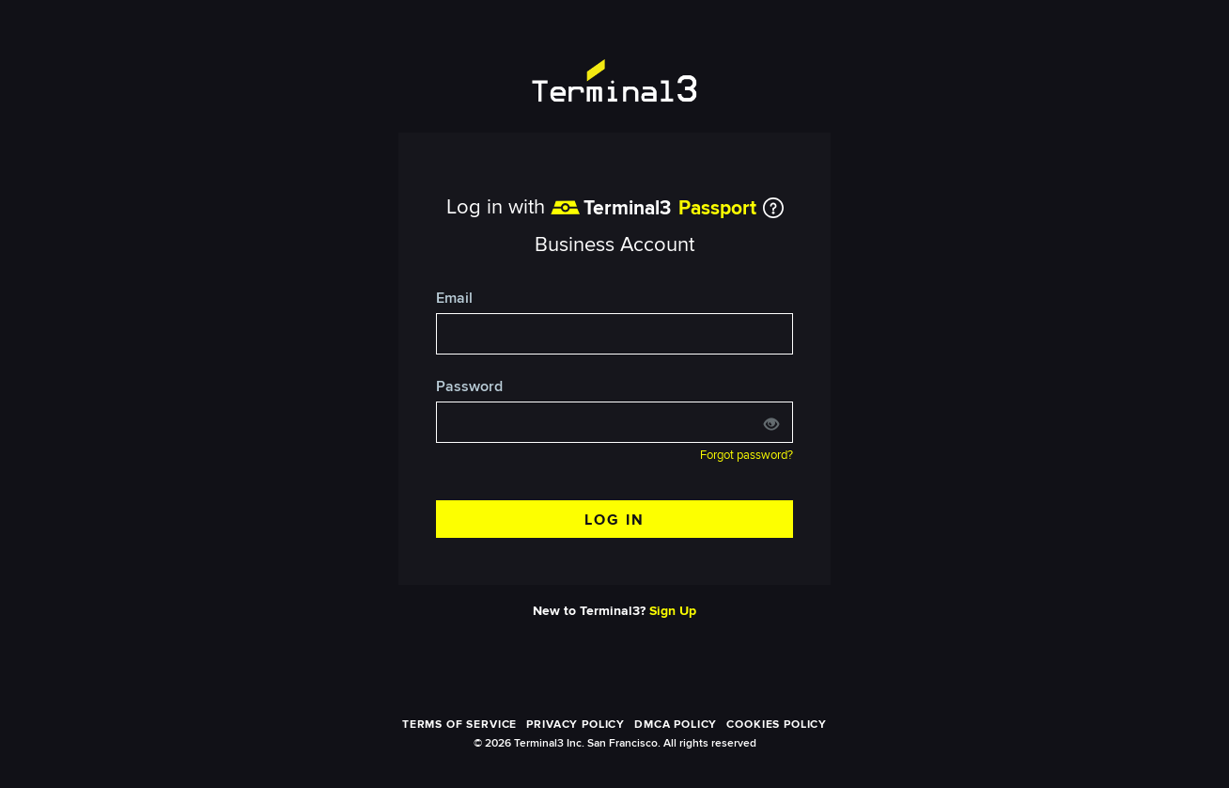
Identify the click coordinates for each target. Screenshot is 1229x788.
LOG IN (614, 520)
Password (469, 387)
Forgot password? (746, 455)
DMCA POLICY (675, 724)
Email (454, 299)
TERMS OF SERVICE (459, 724)
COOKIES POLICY (776, 724)
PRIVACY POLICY (575, 724)
